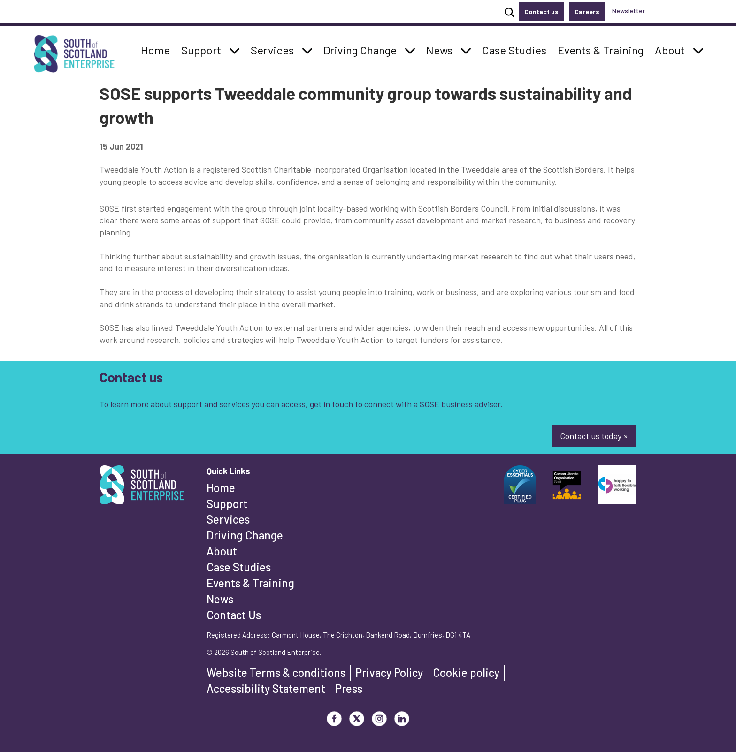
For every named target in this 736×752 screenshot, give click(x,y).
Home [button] (158, 49)
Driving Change (245, 535)
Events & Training (250, 583)
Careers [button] (587, 11)
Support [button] (204, 49)
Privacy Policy (389, 672)
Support (227, 503)
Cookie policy (466, 672)
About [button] (672, 49)
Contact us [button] (541, 11)
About (222, 551)
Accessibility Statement (266, 688)
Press (348, 688)
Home (221, 487)
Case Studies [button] (514, 49)
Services (228, 519)
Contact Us (234, 615)
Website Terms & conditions (276, 672)
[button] (234, 50)
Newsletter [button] (628, 11)
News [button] (442, 49)
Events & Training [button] (600, 49)
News (220, 599)
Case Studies (239, 567)
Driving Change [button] (360, 49)
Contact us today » (594, 436)
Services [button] (274, 49)
